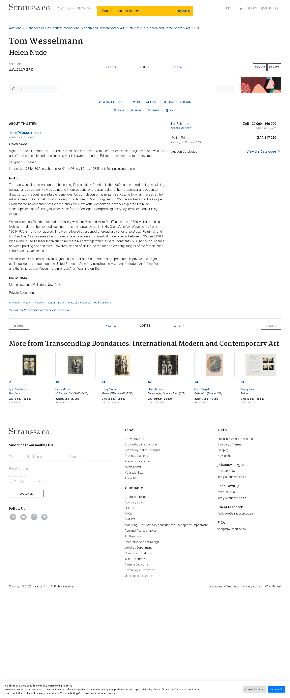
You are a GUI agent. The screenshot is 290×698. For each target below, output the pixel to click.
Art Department (134, 641)
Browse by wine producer (141, 550)
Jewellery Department (138, 653)
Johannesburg (229, 570)
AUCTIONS (64, 8)
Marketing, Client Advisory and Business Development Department (166, 630)
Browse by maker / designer (142, 555)
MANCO (130, 625)
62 (150, 487)
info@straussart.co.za (232, 582)
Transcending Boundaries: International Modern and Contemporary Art (75, 28)
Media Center (133, 572)
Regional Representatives (141, 636)
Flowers (39, 408)
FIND (227, 8)
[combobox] (17, 561)
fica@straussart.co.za (232, 634)
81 (242, 487)
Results (274, 67)
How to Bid (224, 561)
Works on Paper (103, 408)
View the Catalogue (261, 257)
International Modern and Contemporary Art (159, 28)
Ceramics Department (138, 658)
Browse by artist (135, 544)
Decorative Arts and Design (142, 647)
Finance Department (137, 670)
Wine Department (135, 664)
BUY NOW (83, 8)
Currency (177, 207)
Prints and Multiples (79, 408)
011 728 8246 (226, 576)
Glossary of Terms (229, 550)
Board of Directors (136, 602)
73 (196, 487)
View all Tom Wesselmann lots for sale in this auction (39, 415)
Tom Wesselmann (25, 238)
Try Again (184, 10)
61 (103, 487)
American (14, 408)
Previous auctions (136, 561)
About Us (131, 583)
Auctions (15, 28)
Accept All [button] (276, 689)
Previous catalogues (138, 567)
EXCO (128, 619)
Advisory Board (135, 608)
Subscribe (26, 599)
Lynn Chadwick (17, 494)
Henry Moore (62, 494)
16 (57, 487)
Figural (27, 408)
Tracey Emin (248, 494)
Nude (61, 408)
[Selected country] (13, 586)
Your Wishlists (134, 578)
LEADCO (130, 613)
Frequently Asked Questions (235, 544)
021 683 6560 (226, 598)
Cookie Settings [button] (254, 689)
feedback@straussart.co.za (235, 619)
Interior (51, 408)
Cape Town (226, 591)
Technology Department (140, 675)
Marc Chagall (201, 494)
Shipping (223, 555)
